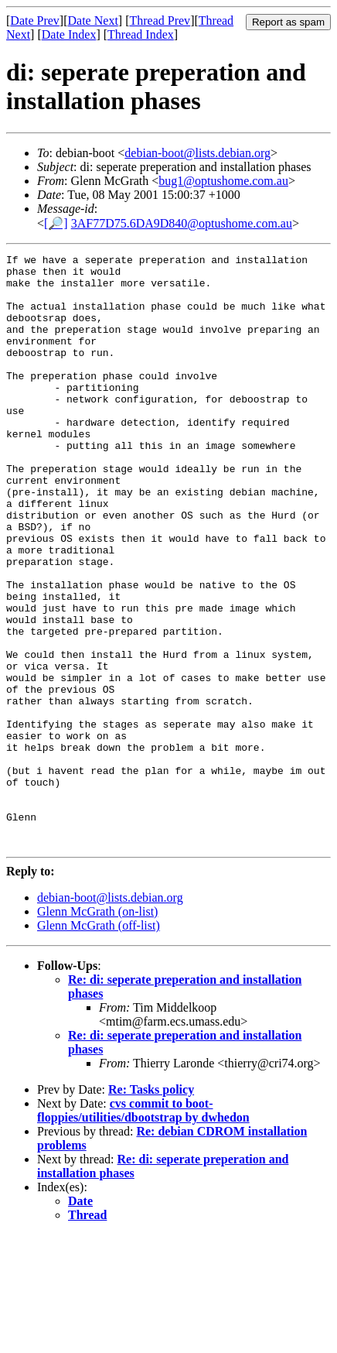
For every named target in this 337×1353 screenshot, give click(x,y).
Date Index (69, 34)
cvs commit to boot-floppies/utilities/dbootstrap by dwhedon (143, 1228)
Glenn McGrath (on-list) (97, 1029)
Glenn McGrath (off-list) (98, 1043)
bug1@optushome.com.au (223, 180)
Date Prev (35, 20)
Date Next (93, 20)
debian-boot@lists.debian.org (197, 152)
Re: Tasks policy (151, 1207)
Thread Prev (159, 20)
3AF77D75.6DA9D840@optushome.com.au (181, 223)
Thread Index (140, 34)
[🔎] (56, 223)
